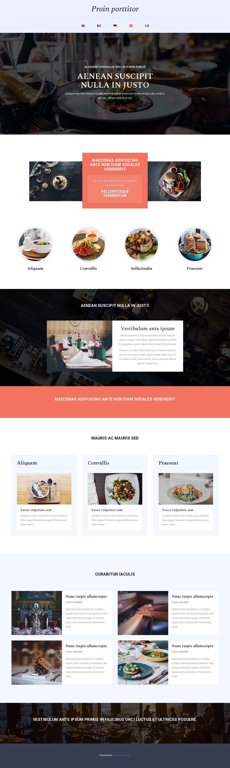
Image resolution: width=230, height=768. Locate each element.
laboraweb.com (122, 755)
